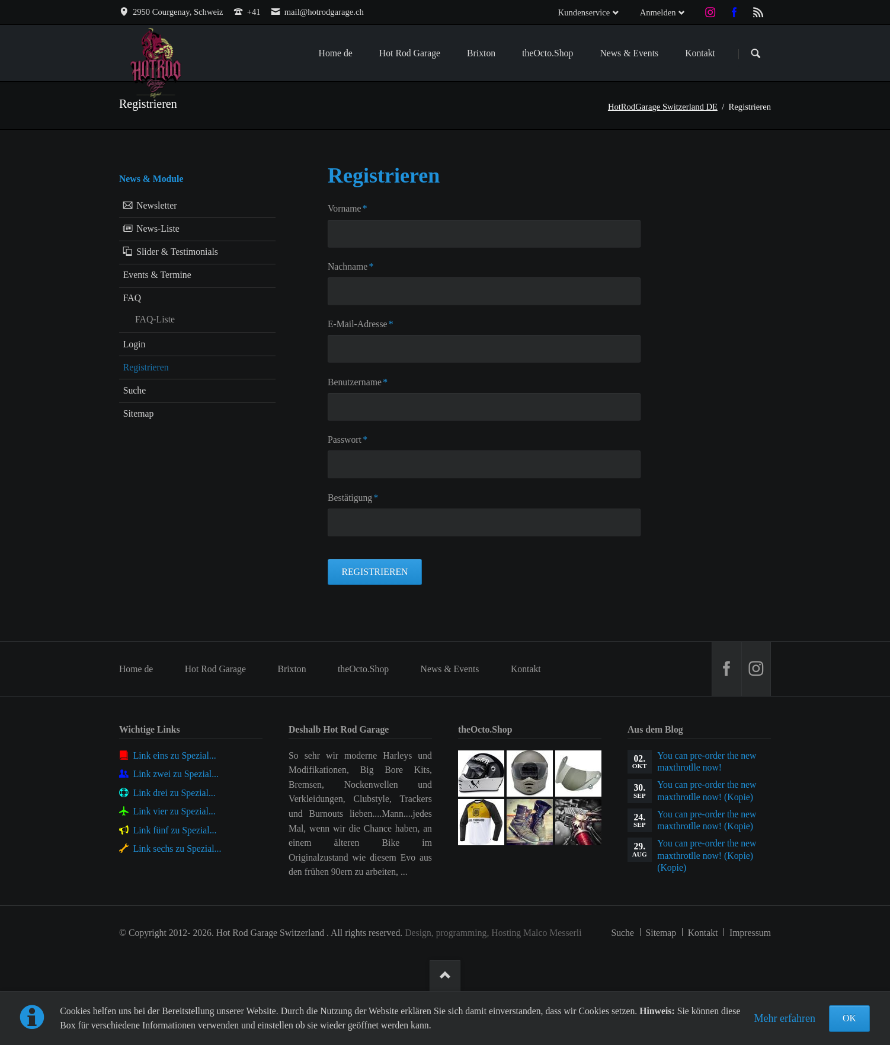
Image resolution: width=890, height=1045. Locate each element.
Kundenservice (584, 12)
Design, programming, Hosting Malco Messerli (493, 933)
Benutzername (358, 381)
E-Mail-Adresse (360, 323)
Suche (134, 390)
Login (134, 344)
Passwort (347, 439)
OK (849, 1018)
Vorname (347, 207)
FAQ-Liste (155, 319)
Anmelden (658, 12)
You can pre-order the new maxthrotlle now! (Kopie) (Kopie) (706, 855)
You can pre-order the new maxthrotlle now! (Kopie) (706, 790)
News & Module (151, 179)
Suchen (755, 53)
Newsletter (156, 205)
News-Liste (158, 228)
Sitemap (138, 413)
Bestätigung (353, 497)
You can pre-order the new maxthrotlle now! (706, 761)
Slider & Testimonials (177, 252)
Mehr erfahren (784, 1018)
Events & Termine (157, 275)
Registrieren (374, 572)
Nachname (350, 265)
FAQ (132, 298)
